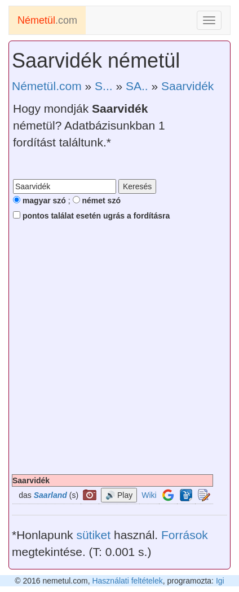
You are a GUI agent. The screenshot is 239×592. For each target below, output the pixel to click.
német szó (97, 200)
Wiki (148, 495)
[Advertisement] (119, 349)
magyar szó (39, 200)
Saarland (50, 495)
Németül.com (47, 85)
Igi (220, 580)
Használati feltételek (127, 580)
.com (47, 20)
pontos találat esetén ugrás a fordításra (91, 215)
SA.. (137, 85)
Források (184, 534)
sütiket (93, 534)
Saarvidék (187, 85)
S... (104, 85)
